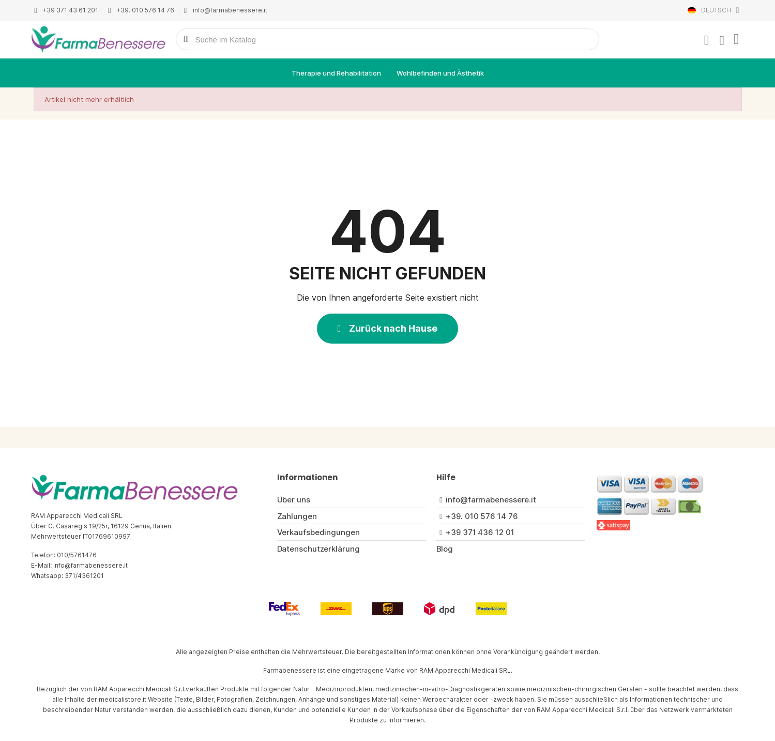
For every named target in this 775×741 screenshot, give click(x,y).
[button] (387, 328)
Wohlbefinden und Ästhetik (440, 73)
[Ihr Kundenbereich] (706, 40)
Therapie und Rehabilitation (336, 73)
